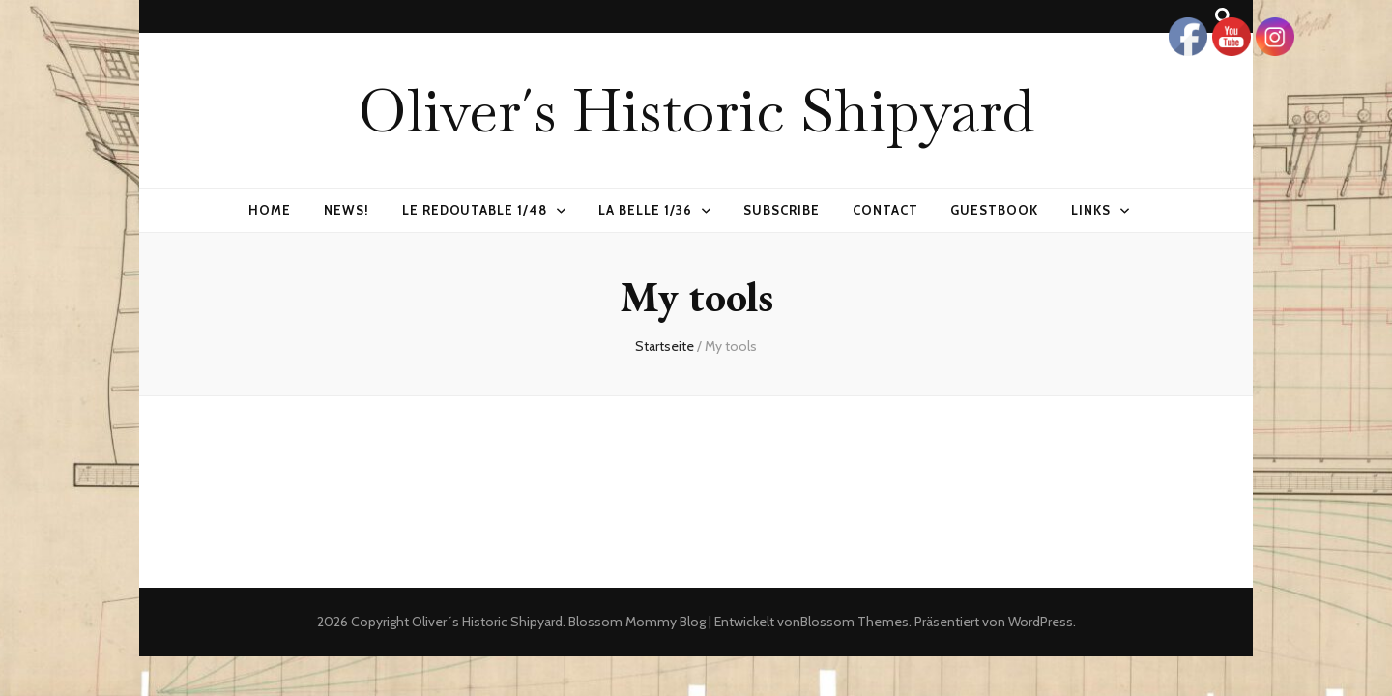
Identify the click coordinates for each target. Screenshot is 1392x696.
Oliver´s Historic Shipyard (696, 110)
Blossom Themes (854, 621)
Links (1091, 210)
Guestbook (994, 210)
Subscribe (781, 210)
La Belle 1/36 (645, 210)
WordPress (1040, 621)
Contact (885, 210)
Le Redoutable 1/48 (475, 210)
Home (269, 210)
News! (346, 210)
